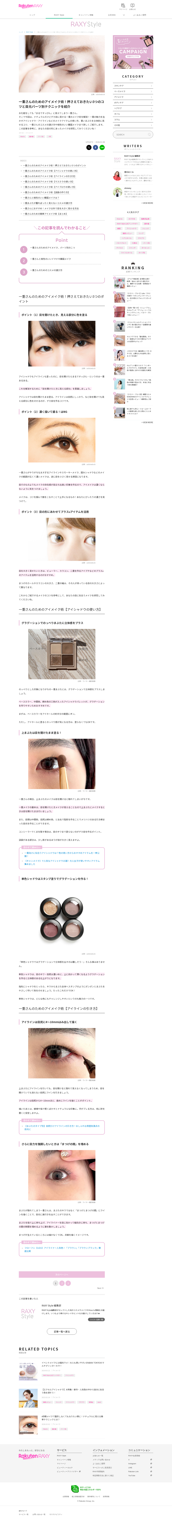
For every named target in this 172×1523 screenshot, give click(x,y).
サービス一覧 (23, 1514)
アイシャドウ (69, 1375)
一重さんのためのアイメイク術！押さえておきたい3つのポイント (54, 165)
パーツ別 (40, 136)
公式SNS (112, 15)
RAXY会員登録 (134, 1456)
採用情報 (106, 1496)
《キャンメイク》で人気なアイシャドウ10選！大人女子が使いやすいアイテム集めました (62, 862)
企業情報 (66, 1496)
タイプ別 (142, 252)
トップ (32, 15)
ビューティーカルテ (65, 1468)
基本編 (31, 136)
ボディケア (118, 102)
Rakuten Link (133, 1472)
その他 (117, 125)
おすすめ (132, 219)
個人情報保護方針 (78, 1496)
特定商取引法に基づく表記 (103, 1476)
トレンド (58, 1402)
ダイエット (146, 248)
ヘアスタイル (127, 238)
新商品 (91, 1402)
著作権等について (93, 1496)
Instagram (132, 1464)
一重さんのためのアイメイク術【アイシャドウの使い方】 (50, 170)
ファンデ (132, 248)
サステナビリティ (55, 1514)
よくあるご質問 (139, 15)
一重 (49, 136)
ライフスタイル (126, 252)
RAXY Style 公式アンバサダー (52, 1375)
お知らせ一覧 (98, 1456)
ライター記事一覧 (96, 1319)
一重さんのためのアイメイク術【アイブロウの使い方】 (49, 186)
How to (22, 136)
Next (100, 1288)
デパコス (119, 248)
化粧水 (134, 243)
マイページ (61, 1464)
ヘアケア (118, 108)
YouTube (131, 1476)
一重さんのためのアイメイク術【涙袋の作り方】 (46, 192)
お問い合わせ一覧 (39, 1514)
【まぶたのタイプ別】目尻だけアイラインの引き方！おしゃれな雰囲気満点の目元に (62, 1127)
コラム (117, 119)
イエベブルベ (121, 243)
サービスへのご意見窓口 (102, 1468)
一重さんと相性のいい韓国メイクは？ (41, 197)
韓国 (119, 228)
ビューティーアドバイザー (67, 1472)
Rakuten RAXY (31, 6)
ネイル (117, 113)
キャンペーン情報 (86, 15)
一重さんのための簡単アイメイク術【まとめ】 (45, 213)
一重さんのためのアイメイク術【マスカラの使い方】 (48, 181)
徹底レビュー (47, 1402)
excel (99, 1402)
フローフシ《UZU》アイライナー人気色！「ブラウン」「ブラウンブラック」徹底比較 (62, 1249)
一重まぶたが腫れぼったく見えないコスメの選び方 (47, 203)
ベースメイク (119, 91)
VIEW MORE (147, 203)
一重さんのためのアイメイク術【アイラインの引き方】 (49, 176)
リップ (141, 233)
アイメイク (29, 133)
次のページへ (61, 1274)
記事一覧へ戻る (62, 1331)
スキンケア (119, 85)
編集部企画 (145, 219)
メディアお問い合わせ (101, 1460)
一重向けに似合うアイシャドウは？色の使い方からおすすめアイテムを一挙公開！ (61, 854)
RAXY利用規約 (98, 1472)
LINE (130, 1468)
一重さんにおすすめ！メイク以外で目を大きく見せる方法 (51, 208)
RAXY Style (59, 15)
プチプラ (81, 1402)
